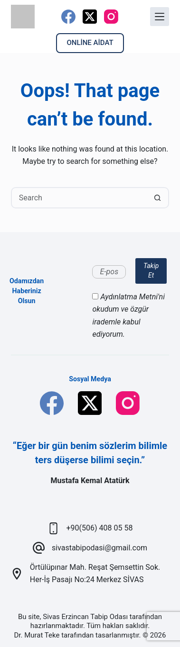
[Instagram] (111, 16)
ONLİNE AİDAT (89, 42)
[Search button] (157, 197)
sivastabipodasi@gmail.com (99, 547)
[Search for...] (79, 197)
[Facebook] (68, 16)
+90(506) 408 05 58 (99, 527)
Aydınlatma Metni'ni (132, 296)
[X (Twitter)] (90, 16)
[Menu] (159, 16)
